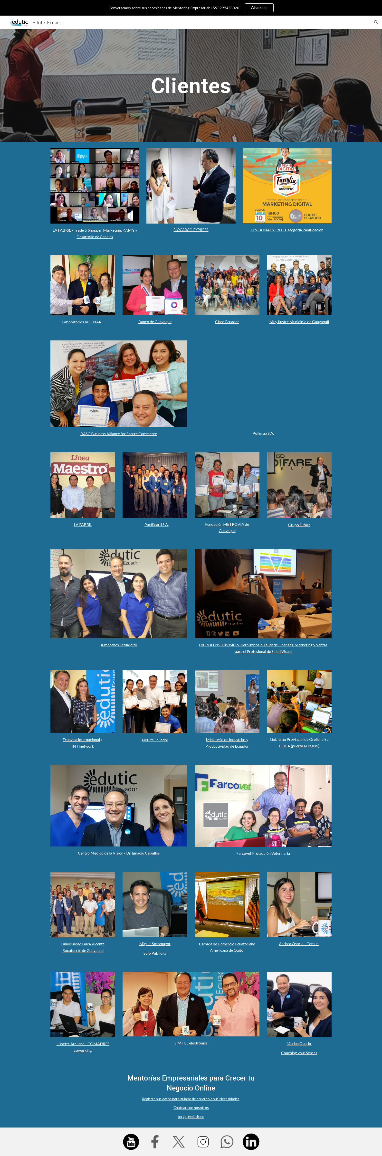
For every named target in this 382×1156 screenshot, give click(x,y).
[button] (376, 22)
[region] (191, 8)
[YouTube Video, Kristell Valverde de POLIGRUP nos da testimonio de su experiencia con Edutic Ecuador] (263, 383)
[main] (191, 85)
